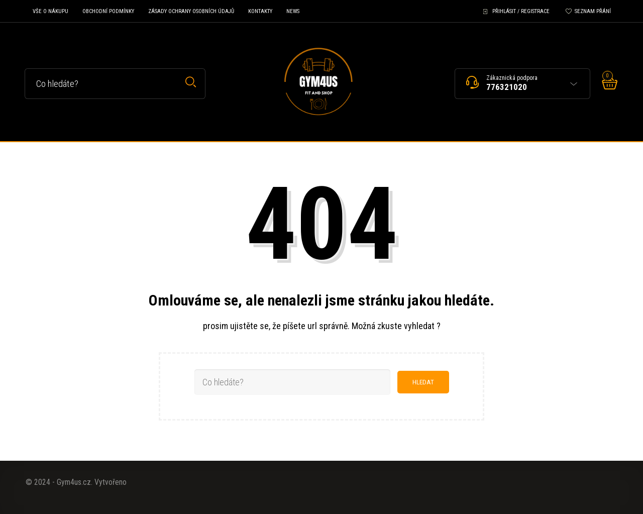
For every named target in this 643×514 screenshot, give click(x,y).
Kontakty (260, 11)
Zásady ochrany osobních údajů (191, 11)
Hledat (190, 82)
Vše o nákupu (50, 11)
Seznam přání (593, 11)
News (292, 11)
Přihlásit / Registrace (521, 11)
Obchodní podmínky (108, 11)
